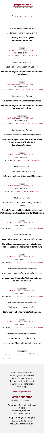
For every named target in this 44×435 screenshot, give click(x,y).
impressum (16, 391)
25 (2, 358)
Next (9, 358)
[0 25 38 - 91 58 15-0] (24, 16)
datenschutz (27, 391)
